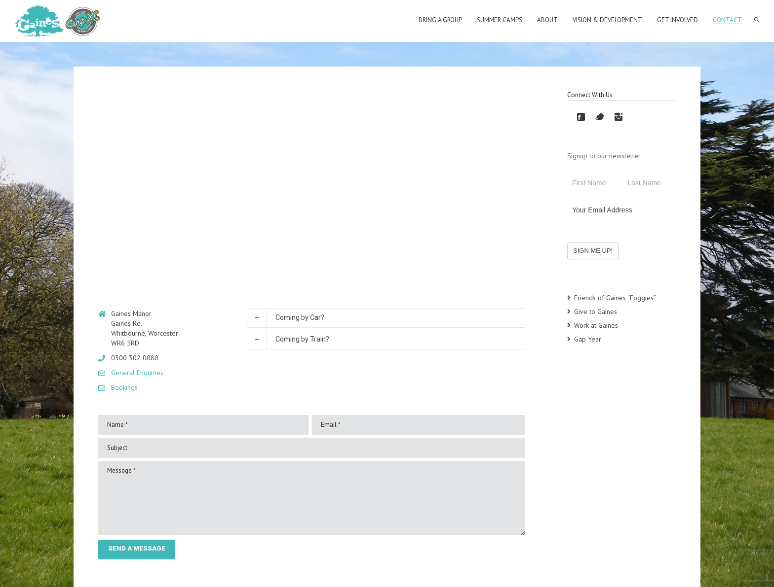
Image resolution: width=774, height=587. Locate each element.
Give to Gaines (595, 311)
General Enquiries (137, 372)
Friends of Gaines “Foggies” (615, 297)
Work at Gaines (596, 325)
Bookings (124, 387)
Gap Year (587, 339)
